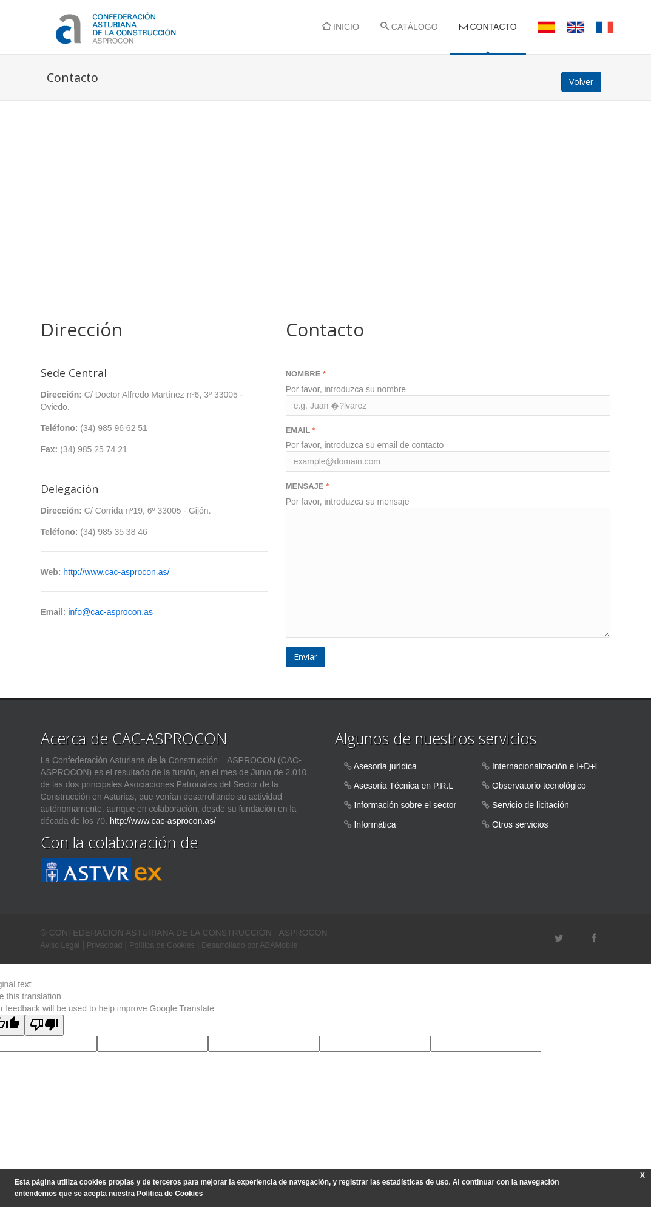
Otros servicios (520, 824)
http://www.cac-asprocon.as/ (116, 572)
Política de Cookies (162, 945)
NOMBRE (306, 373)
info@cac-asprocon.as (110, 612)
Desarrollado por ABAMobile (249, 945)
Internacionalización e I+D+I (545, 766)
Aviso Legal (60, 945)
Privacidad (105, 945)
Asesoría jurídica (385, 766)
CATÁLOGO (409, 27)
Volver (581, 81)
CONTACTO (488, 27)
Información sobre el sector (405, 805)
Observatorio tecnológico (539, 785)
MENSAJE (307, 486)
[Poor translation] (44, 1025)
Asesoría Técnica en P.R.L (403, 785)
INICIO (340, 27)
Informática (375, 824)
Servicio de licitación (530, 805)
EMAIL (300, 430)
